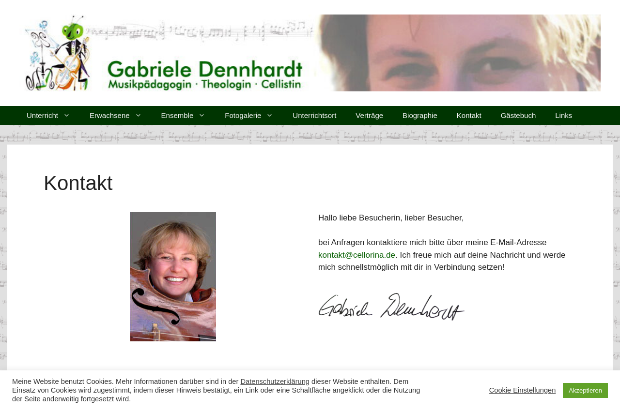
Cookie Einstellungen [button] (522, 390)
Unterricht (53, 115)
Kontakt (469, 115)
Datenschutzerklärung (275, 381)
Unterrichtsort (314, 115)
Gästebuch (518, 115)
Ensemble (188, 115)
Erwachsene (121, 115)
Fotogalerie (254, 115)
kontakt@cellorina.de (356, 255)
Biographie (420, 115)
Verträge (369, 115)
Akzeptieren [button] (585, 390)
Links (563, 115)
